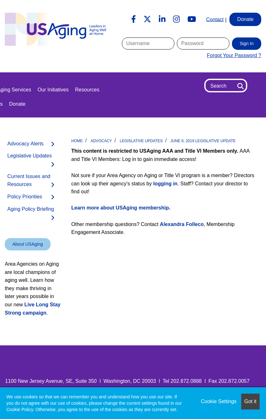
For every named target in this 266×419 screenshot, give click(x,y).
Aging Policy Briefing (30, 209)
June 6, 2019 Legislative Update (203, 141)
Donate (17, 104)
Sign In (247, 43)
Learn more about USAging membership (120, 207)
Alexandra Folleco (182, 224)
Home (77, 141)
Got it (250, 401)
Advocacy (101, 141)
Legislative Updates (141, 141)
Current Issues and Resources (28, 180)
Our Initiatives (53, 89)
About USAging (27, 244)
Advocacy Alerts (25, 143)
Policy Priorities (24, 196)
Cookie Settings (218, 401)
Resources (87, 89)
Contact (215, 19)
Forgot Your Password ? (234, 55)
